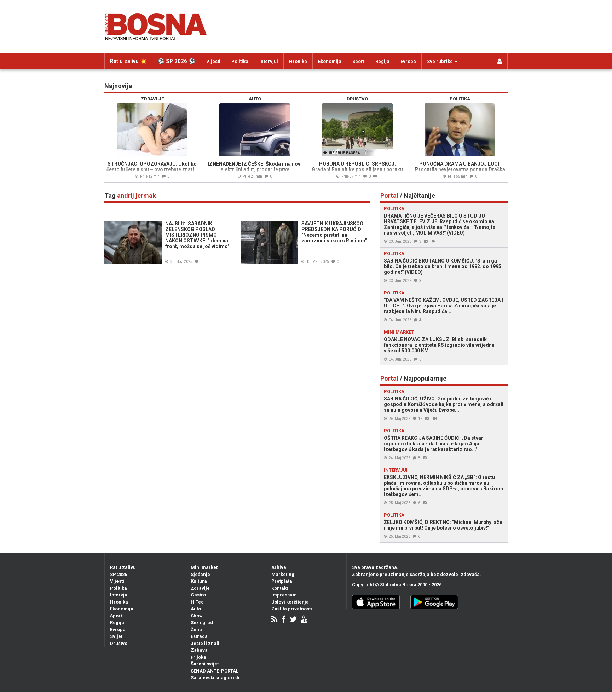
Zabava (199, 650)
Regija (382, 61)
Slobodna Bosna (398, 584)
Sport (358, 61)
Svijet (116, 636)
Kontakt (279, 588)
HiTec (197, 602)
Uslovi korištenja (290, 602)
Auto (196, 608)
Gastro (198, 595)
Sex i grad (202, 622)
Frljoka (198, 657)
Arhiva (278, 567)
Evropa (408, 61)
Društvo (118, 643)
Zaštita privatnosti (291, 608)
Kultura (199, 581)
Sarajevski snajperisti (215, 677)
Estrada (199, 636)
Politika (239, 61)
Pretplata (281, 581)
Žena (196, 629)
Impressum (284, 595)
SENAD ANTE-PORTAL (214, 671)
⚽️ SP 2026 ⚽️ (176, 61)
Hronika (298, 61)
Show (197, 615)
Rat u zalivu (123, 567)
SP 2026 (118, 574)
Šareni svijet (205, 664)
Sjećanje (200, 574)
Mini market (204, 567)
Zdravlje (200, 588)
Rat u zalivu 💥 (128, 61)
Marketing (282, 574)
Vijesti (213, 61)
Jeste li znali (205, 643)
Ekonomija (329, 61)
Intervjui (268, 61)
